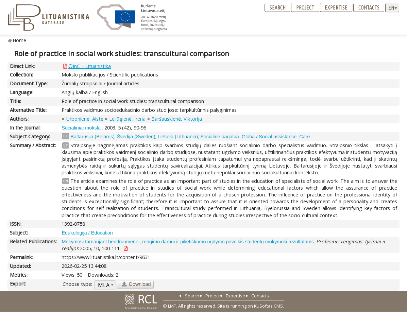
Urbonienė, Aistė (84, 119)
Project (305, 7)
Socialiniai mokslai (82, 128)
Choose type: (77, 284)
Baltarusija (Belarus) (92, 136)
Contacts (368, 7)
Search (278, 7)
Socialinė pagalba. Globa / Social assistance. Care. (255, 136)
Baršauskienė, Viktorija (176, 119)
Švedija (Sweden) (136, 136)
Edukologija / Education (87, 233)
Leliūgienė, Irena (127, 119)
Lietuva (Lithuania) (178, 136)
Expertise (336, 7)
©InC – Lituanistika (89, 66)
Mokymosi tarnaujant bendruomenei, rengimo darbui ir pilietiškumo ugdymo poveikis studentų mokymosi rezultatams (187, 241)
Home (19, 40)
